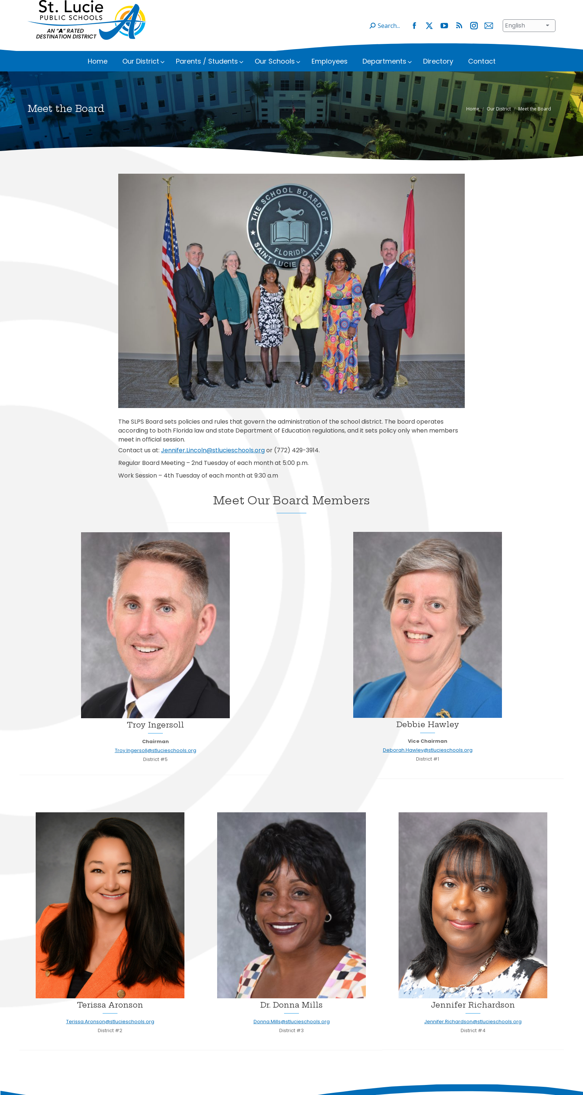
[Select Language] (529, 36)
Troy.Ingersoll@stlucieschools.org (155, 761)
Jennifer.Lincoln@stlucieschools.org (213, 461)
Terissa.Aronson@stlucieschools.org (110, 1032)
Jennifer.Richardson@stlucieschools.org (473, 1032)
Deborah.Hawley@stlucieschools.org (428, 761)
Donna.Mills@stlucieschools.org (292, 1032)
